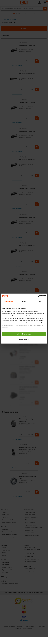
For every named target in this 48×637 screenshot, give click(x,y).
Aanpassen (24, 339)
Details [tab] (24, 301)
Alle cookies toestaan (24, 334)
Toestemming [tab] (8, 301)
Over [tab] (39, 301)
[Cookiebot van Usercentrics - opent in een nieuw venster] (37, 296)
